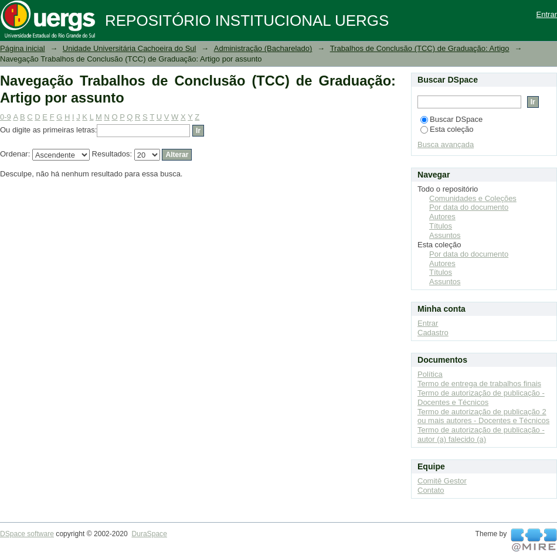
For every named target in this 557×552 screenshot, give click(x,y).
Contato (430, 490)
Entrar (546, 14)
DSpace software (27, 534)
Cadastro (433, 332)
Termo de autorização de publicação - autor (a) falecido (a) (481, 434)
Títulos (440, 226)
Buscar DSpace (451, 119)
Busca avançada (445, 144)
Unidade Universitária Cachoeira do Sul (129, 48)
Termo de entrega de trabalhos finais (479, 383)
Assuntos (444, 235)
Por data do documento (468, 207)
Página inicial (22, 48)
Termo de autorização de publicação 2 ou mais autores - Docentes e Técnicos (483, 416)
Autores (442, 216)
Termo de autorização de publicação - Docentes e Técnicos (481, 398)
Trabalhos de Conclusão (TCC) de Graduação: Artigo (420, 48)
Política (430, 374)
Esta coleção (446, 129)
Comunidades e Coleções (473, 198)
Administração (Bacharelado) (263, 48)
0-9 (5, 117)
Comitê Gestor (442, 480)
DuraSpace (149, 534)
